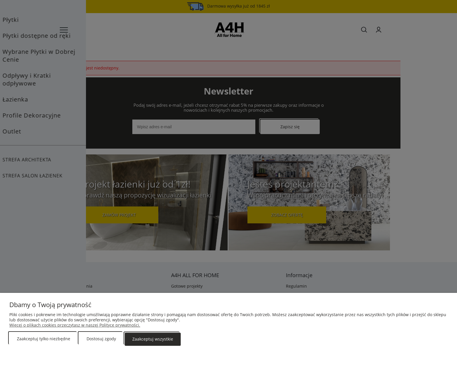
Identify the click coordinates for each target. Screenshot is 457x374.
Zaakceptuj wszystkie (152, 339)
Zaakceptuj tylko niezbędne (43, 339)
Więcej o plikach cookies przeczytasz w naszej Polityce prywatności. (74, 325)
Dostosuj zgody (101, 339)
